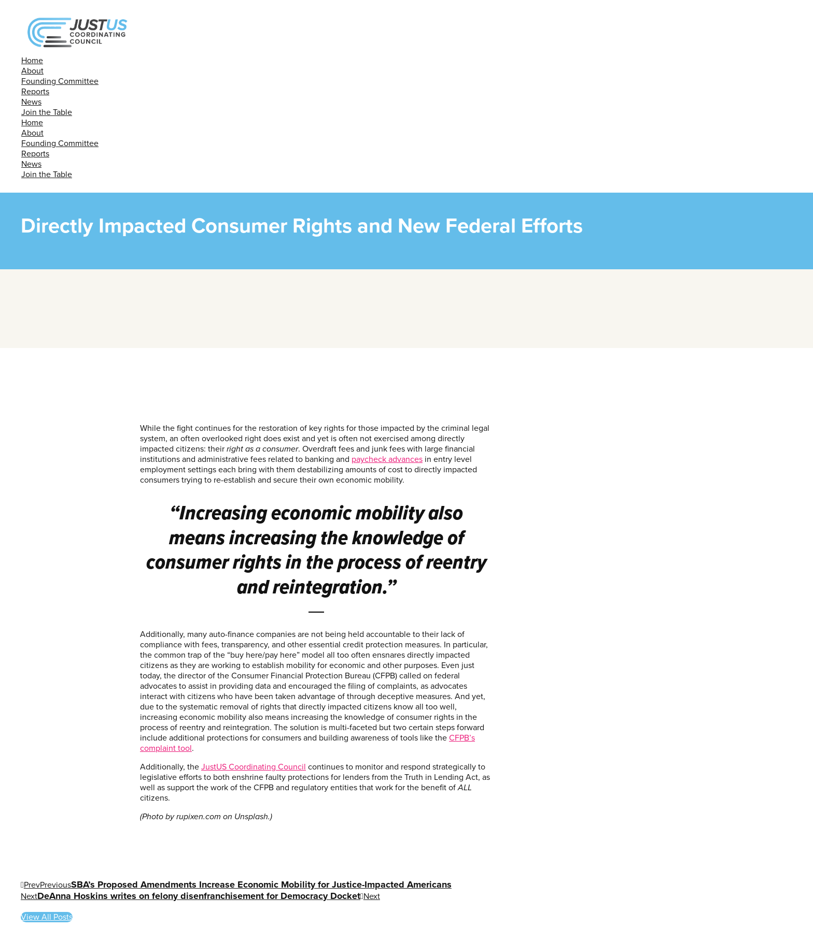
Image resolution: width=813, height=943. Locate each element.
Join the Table (46, 112)
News (31, 102)
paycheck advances (387, 459)
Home (32, 60)
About (32, 71)
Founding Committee (60, 81)
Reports (35, 91)
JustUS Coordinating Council (253, 767)
